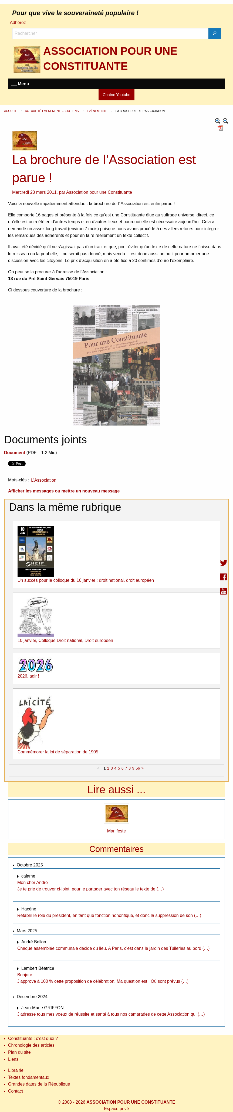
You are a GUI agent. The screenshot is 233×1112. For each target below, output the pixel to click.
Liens (13, 1059)
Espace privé (116, 1108)
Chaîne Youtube (116, 95)
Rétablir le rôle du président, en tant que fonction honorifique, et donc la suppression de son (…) (109, 915)
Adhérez (18, 22)
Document (14, 452)
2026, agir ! (28, 676)
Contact (15, 1091)
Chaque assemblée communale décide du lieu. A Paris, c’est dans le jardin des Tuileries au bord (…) (113, 948)
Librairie (15, 1070)
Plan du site (19, 1052)
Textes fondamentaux (28, 1077)
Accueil (11, 111)
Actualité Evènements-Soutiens (52, 111)
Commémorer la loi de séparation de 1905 (58, 752)
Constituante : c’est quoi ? (33, 1038)
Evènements (97, 111)
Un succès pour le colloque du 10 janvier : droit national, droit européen (86, 580)
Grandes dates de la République (39, 1084)
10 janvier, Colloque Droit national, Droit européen (65, 640)
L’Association (43, 480)
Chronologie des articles (31, 1045)
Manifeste (116, 831)
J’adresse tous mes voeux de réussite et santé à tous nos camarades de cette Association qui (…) (111, 1014)
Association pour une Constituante (99, 192)
